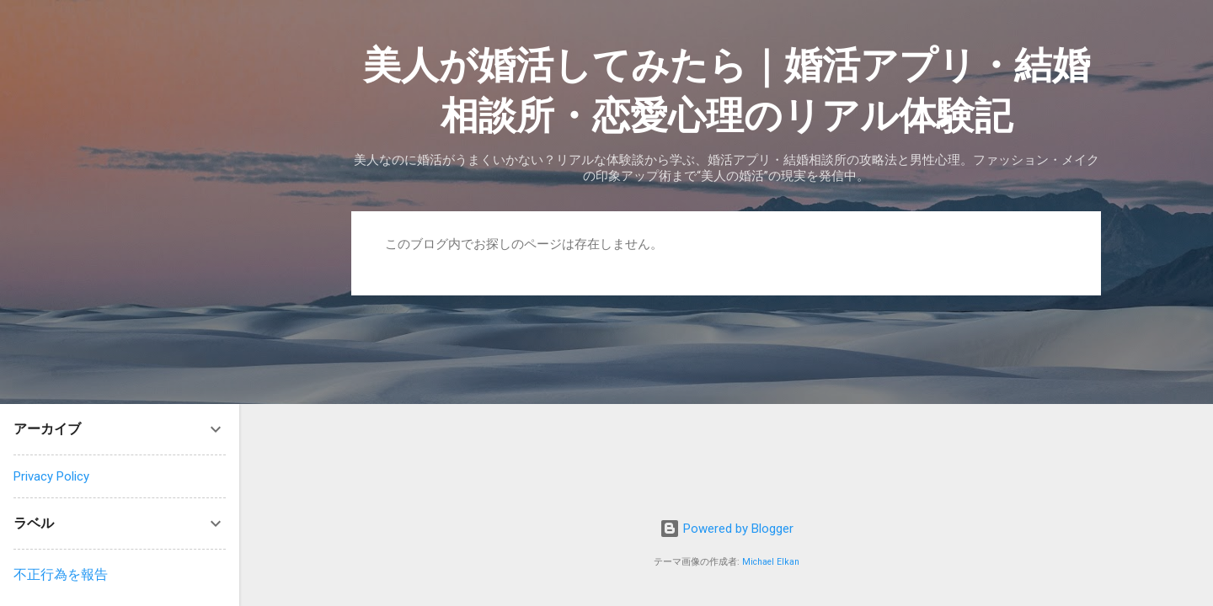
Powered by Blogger (727, 528)
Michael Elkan (770, 561)
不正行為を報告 (60, 574)
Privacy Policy (51, 476)
